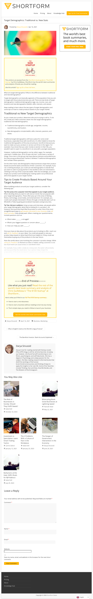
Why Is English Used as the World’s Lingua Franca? (24, 328)
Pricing (42, 13)
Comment (8, 502)
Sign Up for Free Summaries (77, 13)
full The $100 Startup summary (36, 298)
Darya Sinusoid (22, 27)
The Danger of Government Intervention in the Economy (49, 438)
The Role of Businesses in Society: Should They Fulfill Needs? (11, 402)
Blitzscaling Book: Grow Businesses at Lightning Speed (49, 401)
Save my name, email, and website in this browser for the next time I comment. (27, 558)
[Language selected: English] (82, 597)
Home (36, 13)
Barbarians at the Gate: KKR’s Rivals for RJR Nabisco (10, 474)
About (49, 13)
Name (6, 528)
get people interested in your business (34, 211)
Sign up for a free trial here (25, 87)
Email (6, 539)
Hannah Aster (48, 406)
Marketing (44, 320)
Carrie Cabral (10, 445)
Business (37, 320)
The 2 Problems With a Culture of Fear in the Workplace (27, 438)
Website (7, 548)
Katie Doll (9, 408)
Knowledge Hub (59, 13)
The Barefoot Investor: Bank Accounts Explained (36, 337)
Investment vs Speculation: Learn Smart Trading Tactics (11, 438)
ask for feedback (12, 233)
